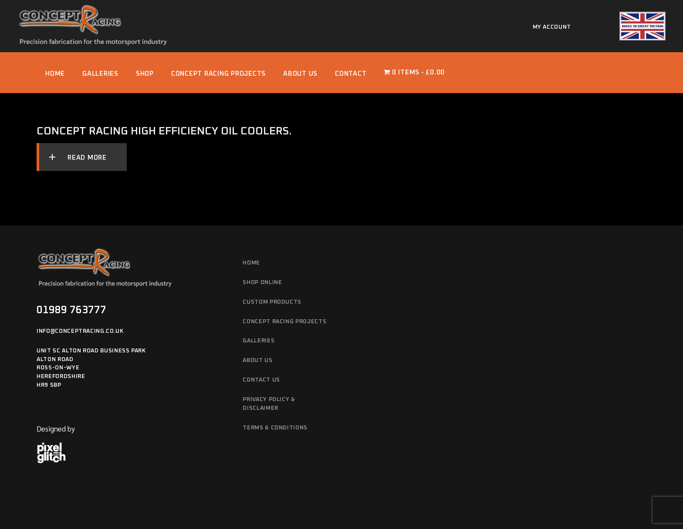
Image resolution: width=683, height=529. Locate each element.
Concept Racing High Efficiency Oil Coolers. (164, 131)
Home (251, 263)
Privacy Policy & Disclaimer (269, 404)
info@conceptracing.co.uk (80, 331)
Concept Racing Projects (284, 322)
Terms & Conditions (275, 428)
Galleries (258, 341)
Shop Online (262, 282)
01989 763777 (71, 310)
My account (552, 27)
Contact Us (261, 380)
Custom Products (272, 302)
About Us (257, 360)
